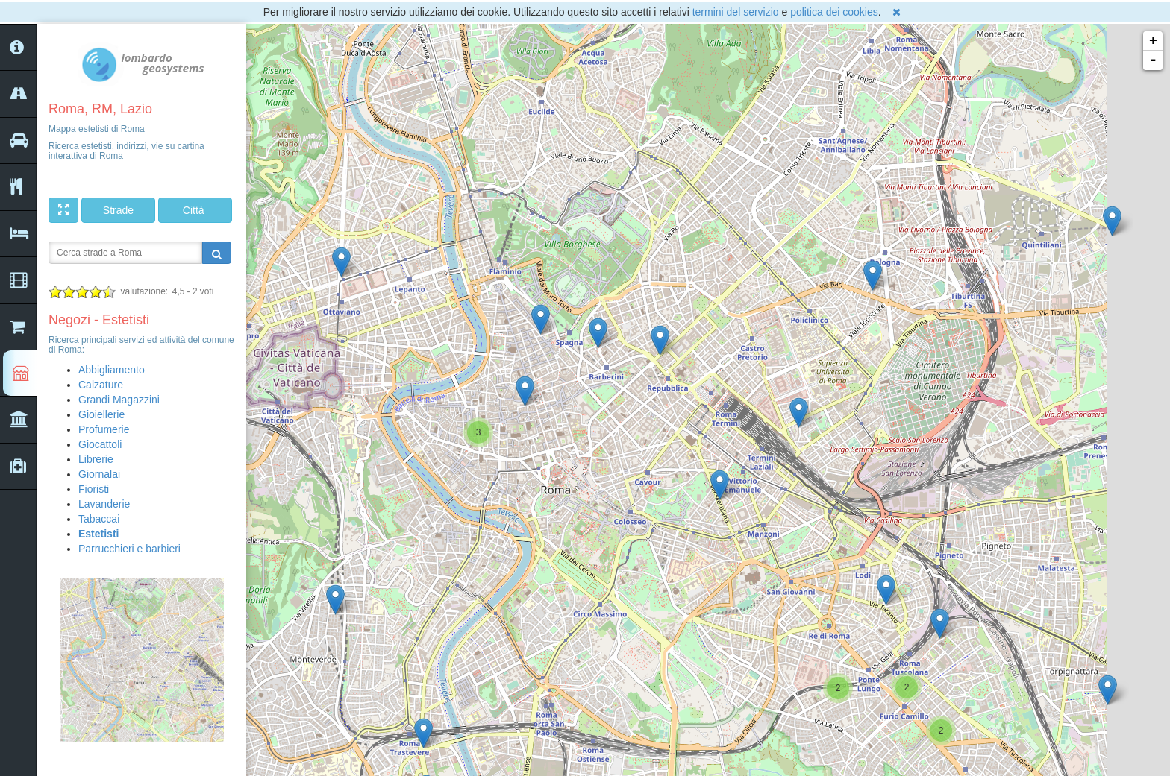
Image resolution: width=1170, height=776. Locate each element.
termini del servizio (735, 12)
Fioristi (93, 489)
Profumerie (103, 429)
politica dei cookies (834, 12)
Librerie (95, 459)
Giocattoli (100, 444)
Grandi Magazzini (119, 400)
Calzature (100, 385)
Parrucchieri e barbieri (129, 549)
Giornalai (99, 474)
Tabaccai (98, 519)
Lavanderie (104, 504)
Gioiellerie (101, 414)
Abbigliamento (111, 370)
